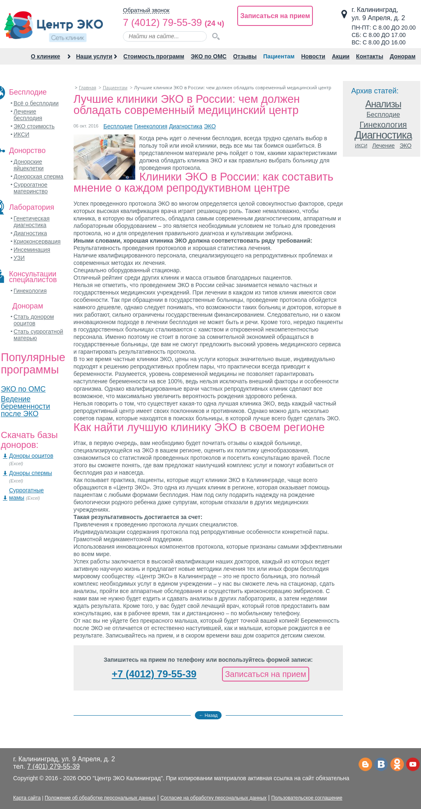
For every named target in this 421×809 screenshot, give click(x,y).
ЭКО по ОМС (23, 389)
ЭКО (210, 126)
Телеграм (365, 765)
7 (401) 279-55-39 (53, 766)
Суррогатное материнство (31, 188)
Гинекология (30, 290)
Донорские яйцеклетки (29, 165)
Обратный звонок (146, 10)
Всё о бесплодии (36, 103)
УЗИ (19, 258)
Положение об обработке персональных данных (100, 798)
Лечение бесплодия (28, 114)
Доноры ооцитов (31, 455)
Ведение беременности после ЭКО (25, 406)
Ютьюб (413, 765)
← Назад (208, 715)
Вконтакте (381, 765)
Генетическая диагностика (32, 221)
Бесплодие (117, 126)
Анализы (383, 104)
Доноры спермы (30, 473)
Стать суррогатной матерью (38, 334)
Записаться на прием (275, 15)
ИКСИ (21, 134)
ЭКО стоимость (34, 126)
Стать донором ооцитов (34, 320)
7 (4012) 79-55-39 (162, 22)
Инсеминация (32, 249)
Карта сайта (27, 798)
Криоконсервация (37, 241)
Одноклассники (397, 765)
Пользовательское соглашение (306, 798)
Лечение (383, 146)
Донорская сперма (38, 176)
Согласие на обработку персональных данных (213, 798)
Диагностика (30, 233)
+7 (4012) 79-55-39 (154, 673)
